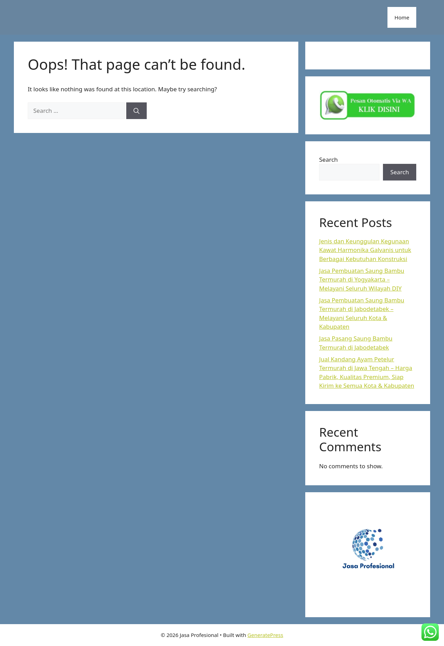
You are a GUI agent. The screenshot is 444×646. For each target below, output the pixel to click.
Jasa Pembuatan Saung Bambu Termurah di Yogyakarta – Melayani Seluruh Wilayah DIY (361, 279)
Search (328, 159)
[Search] (136, 110)
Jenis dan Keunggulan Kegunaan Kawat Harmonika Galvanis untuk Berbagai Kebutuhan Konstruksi (365, 250)
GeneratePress (265, 634)
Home (401, 17)
